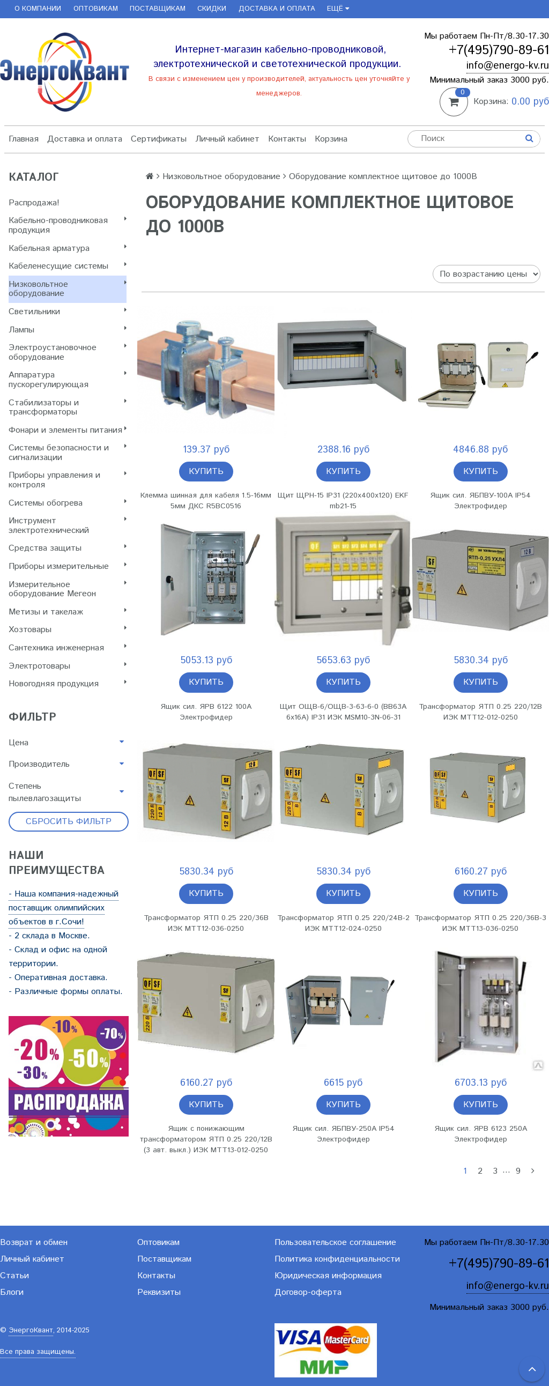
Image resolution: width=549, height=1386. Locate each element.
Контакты (287, 139)
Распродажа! (34, 203)
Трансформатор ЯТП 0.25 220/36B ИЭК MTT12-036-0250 (206, 923)
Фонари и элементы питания (68, 430)
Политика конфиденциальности (337, 1259)
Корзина (331, 139)
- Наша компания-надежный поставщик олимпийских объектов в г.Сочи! (63, 908)
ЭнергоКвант (31, 1330)
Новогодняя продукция (68, 684)
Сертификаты (159, 139)
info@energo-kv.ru (507, 65)
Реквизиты (159, 1292)
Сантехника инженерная (68, 648)
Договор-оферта (308, 1292)
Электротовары (68, 666)
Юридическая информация (328, 1276)
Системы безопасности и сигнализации (68, 453)
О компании (37, 9)
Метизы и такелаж (68, 612)
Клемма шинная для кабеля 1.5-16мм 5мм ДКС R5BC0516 (205, 501)
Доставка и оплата (277, 9)
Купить (206, 471)
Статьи (14, 1276)
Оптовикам (95, 9)
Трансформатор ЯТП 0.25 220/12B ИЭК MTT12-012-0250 (480, 712)
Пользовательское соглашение (335, 1242)
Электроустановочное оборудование (68, 353)
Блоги (12, 1292)
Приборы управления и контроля (68, 480)
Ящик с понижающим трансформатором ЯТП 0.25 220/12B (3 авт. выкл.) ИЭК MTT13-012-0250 (206, 1139)
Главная (24, 139)
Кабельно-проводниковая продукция (68, 225)
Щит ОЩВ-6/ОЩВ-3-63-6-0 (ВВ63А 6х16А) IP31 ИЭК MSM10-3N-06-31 (343, 712)
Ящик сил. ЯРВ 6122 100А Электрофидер (205, 712)
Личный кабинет (227, 139)
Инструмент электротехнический (68, 526)
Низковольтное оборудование (68, 289)
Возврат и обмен (34, 1242)
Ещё (338, 9)
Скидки (211, 9)
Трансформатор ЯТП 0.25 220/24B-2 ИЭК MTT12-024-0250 (343, 923)
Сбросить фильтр (69, 822)
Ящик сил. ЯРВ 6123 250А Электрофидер (480, 1134)
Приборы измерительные (68, 566)
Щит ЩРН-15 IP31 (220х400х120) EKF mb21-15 (343, 501)
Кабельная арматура (68, 248)
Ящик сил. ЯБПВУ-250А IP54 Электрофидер (343, 1134)
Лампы (68, 330)
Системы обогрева (68, 503)
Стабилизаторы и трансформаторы (68, 408)
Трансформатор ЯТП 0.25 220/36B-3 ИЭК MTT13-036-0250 (480, 923)
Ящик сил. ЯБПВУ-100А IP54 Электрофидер (480, 501)
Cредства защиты (68, 548)
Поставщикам (158, 9)
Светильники (68, 312)
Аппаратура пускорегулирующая (68, 380)
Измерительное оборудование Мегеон (68, 590)
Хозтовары (68, 630)
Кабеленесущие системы (68, 266)
